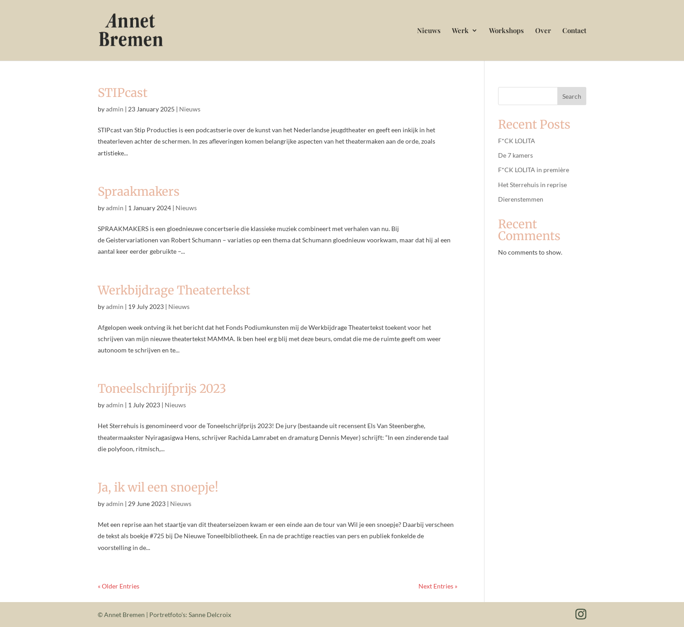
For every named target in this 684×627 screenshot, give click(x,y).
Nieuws (429, 31)
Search (571, 96)
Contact (574, 31)
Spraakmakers (139, 191)
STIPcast (122, 92)
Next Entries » (437, 586)
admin (115, 109)
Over (543, 31)
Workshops (506, 31)
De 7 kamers (515, 155)
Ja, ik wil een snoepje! (158, 487)
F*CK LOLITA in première (533, 170)
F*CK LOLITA (516, 141)
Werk (460, 31)
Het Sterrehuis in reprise (532, 184)
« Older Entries (118, 586)
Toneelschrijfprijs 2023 (162, 388)
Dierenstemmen (520, 199)
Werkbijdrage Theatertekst (174, 290)
